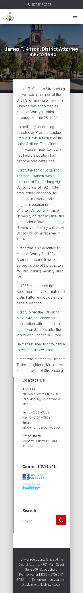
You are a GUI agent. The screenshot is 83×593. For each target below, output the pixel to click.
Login (57, 584)
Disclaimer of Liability (36, 584)
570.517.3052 (41, 4)
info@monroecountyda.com (46, 579)
